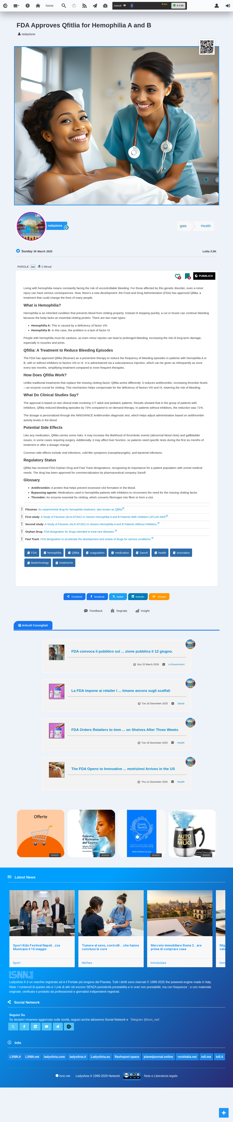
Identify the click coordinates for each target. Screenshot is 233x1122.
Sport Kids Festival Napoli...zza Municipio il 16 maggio (36, 970)
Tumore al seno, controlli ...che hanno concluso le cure (110, 970)
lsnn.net (63, 1110)
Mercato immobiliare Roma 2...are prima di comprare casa (176, 970)
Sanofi (141, 575)
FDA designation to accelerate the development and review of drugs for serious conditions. (96, 561)
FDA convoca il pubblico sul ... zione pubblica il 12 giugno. (122, 674)
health (160, 575)
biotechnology (38, 584)
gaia (183, 227)
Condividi (74, 618)
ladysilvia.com (54, 1082)
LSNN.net (32, 1082)
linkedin (138, 618)
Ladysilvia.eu (100, 1082)
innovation (181, 575)
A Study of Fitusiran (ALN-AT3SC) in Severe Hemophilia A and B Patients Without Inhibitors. (101, 546)
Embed (159, 618)
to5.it (13, 1090)
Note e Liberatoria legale (160, 1110)
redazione (56, 227)
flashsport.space (127, 1082)
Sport (17, 986)
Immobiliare (159, 986)
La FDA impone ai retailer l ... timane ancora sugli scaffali (120, 713)
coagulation (94, 575)
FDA (32, 575)
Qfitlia (73, 575)
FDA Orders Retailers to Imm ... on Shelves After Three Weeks (124, 752)
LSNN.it (15, 1082)
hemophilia (52, 575)
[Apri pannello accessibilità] (28, 5)
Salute (181, 725)
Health (206, 227)
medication (119, 575)
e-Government (176, 686)
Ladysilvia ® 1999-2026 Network (98, 1110)
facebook (97, 618)
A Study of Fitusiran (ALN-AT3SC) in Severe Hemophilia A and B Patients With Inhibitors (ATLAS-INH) (103, 539)
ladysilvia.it (78, 1082)
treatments (64, 584)
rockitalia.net (187, 1082)
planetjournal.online (158, 1082)
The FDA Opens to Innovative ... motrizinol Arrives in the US (123, 791)
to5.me (206, 1082)
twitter (118, 618)
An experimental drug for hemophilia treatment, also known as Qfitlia (80, 531)
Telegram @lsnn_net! (144, 1044)
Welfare (87, 986)
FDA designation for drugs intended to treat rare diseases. (79, 553)
